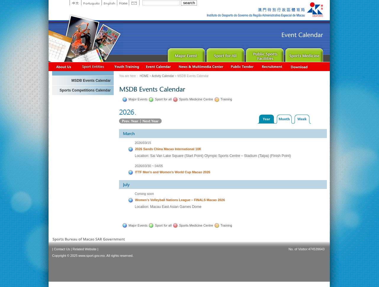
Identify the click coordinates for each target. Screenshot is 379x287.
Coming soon (144, 193)
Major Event (185, 54)
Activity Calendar (158, 66)
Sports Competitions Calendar (85, 90)
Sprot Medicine (303, 54)
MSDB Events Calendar (91, 80)
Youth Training (127, 66)
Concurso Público (242, 66)
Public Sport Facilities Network (264, 54)
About (63, 66)
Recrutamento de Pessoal (272, 66)
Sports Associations (93, 66)
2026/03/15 (143, 143)
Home (123, 2)
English (109, 2)
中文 (75, 2)
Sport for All (225, 54)
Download (299, 66)
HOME (144, 76)
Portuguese (91, 2)
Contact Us (62, 249)
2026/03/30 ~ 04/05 (149, 166)
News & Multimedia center (201, 66)
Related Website (85, 249)
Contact (134, 2)
